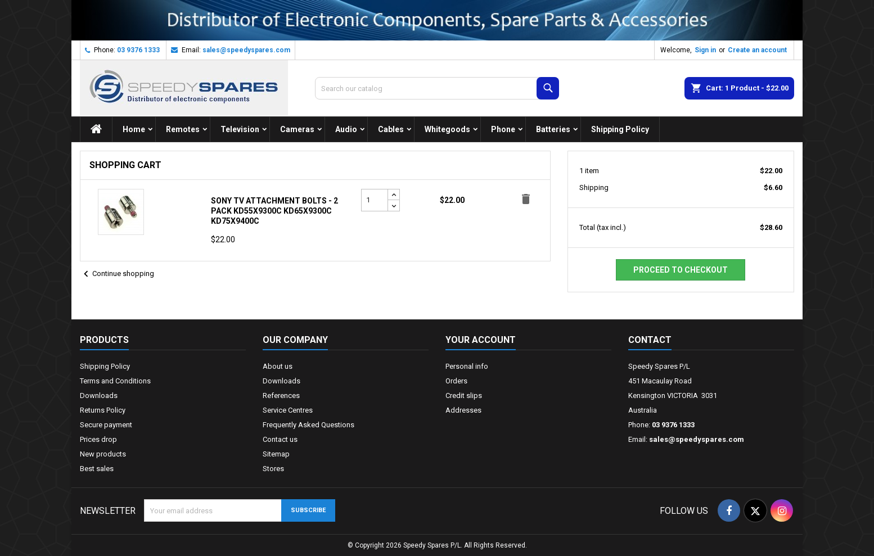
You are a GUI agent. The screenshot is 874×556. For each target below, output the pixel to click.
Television (239, 129)
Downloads (99, 395)
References (281, 395)
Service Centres (288, 410)
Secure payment (106, 425)
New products (103, 454)
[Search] (436, 88)
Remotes (183, 129)
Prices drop (98, 439)
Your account (480, 339)
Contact (650, 339)
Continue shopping (117, 274)
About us (277, 366)
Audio (346, 129)
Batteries (553, 129)
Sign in (705, 50)
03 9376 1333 (138, 50)
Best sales (97, 468)
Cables (391, 129)
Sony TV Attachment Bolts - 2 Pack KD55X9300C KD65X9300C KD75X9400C (274, 210)
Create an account (757, 50)
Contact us (280, 439)
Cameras (297, 129)
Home (134, 129)
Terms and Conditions (115, 381)
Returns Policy (102, 410)
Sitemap (276, 454)
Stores (273, 468)
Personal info (466, 366)
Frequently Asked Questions (308, 425)
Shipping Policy (620, 129)
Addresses (463, 410)
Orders (456, 381)
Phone (503, 129)
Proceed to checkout (680, 269)
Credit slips (463, 395)
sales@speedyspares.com (246, 50)
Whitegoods (447, 129)
